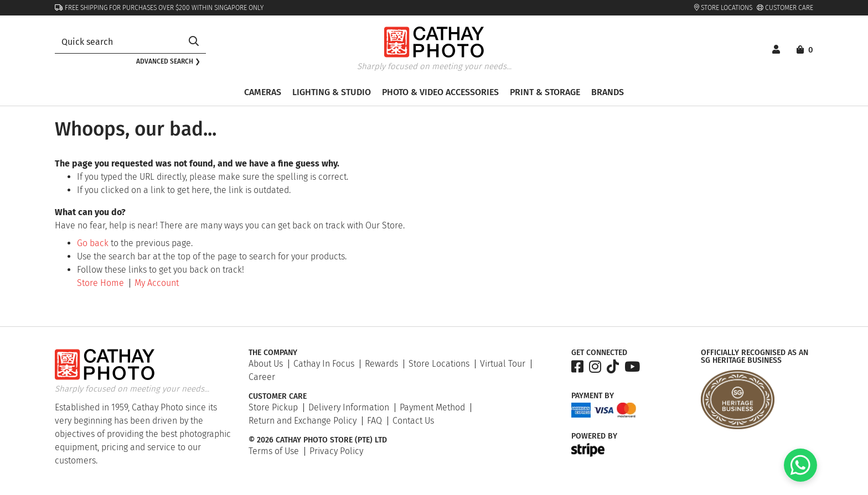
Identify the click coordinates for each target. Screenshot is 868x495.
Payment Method (432, 407)
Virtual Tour (502, 363)
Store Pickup (273, 407)
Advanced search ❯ (168, 61)
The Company (273, 353)
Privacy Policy (336, 451)
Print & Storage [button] (545, 92)
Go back (92, 243)
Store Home (100, 283)
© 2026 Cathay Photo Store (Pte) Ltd (318, 440)
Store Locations (723, 8)
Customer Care (785, 8)
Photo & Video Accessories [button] (440, 92)
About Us (266, 363)
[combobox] (118, 41)
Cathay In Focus (323, 363)
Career (262, 377)
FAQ (374, 420)
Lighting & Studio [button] (331, 92)
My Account (157, 283)
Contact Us (413, 420)
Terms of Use (274, 451)
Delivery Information (348, 407)
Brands (607, 92)
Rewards (381, 363)
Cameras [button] (262, 92)
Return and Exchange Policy (302, 420)
